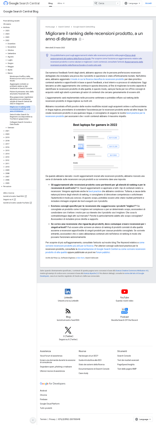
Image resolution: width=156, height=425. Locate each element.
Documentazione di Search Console (94, 369)
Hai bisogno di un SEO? (88, 356)
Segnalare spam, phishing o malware (56, 367)
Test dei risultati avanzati (128, 360)
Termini (43, 419)
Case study (83, 373)
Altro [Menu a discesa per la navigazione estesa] (60, 3)
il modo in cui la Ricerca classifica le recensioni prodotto (97, 79)
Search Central (24, 3)
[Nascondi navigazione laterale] (33, 420)
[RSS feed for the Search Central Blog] (68, 313)
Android (43, 391)
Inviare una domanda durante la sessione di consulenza (57, 361)
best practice (95, 191)
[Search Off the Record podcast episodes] (124, 313)
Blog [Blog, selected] (50, 3)
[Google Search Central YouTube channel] (124, 293)
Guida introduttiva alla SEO (90, 360)
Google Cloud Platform (50, 404)
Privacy (52, 419)
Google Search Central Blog (20, 11)
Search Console (124, 356)
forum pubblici (103, 252)
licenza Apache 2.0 (91, 273)
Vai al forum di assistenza (51, 356)
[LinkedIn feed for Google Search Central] (68, 293)
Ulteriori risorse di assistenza (52, 371)
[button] (18, 27)
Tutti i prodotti (46, 408)
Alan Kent (80, 258)
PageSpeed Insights (126, 364)
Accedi (148, 3)
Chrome (43, 395)
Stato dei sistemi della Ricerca (92, 364)
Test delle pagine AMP (127, 369)
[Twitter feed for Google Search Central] (68, 332)
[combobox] (106, 3)
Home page (50, 27)
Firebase (43, 399)
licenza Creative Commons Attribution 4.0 (132, 271)
